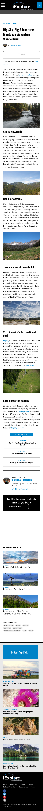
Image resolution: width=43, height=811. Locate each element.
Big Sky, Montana (25, 75)
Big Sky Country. (17, 428)
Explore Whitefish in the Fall (17, 567)
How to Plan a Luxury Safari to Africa (16, 739)
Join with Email (16, 506)
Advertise (13, 784)
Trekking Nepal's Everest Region (21, 462)
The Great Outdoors (10, 709)
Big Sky (6, 340)
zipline (31, 630)
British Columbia (8, 764)
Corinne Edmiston (16, 45)
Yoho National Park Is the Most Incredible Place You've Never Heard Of (20, 767)
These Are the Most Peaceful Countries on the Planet (20, 684)
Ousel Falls (7, 628)
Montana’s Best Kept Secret (17, 589)
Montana (6, 565)
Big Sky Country (9, 625)
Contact (22, 784)
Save (21, 53)
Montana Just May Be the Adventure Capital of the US (17, 612)
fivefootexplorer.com (27, 489)
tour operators (24, 411)
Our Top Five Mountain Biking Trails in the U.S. (22, 444)
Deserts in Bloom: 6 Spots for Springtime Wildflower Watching (18, 712)
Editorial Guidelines (9, 787)
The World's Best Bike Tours (21, 453)
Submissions (23, 787)
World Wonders (8, 681)
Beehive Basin (17, 628)
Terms (33, 787)
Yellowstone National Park (12, 630)
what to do (30, 365)
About (5, 784)
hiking (24, 630)
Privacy (30, 784)
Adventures (10, 23)
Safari (5, 737)
